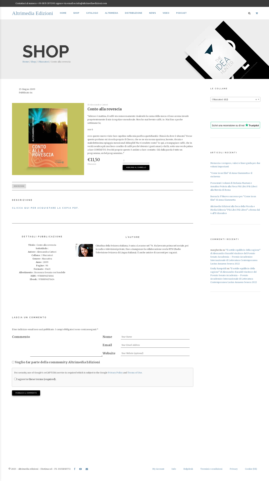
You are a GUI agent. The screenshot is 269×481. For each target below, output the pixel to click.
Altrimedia (111, 13)
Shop (76, 13)
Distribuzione (133, 13)
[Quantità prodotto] (136, 160)
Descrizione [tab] (19, 186)
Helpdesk (188, 469)
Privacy (234, 469)
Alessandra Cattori (99, 104)
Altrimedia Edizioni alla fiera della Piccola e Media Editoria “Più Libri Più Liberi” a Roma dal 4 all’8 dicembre (235, 210)
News (152, 13)
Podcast (181, 13)
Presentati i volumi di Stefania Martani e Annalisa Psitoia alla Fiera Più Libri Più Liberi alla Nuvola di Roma (233, 186)
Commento (21, 337)
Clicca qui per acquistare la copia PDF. (46, 208)
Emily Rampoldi (218, 268)
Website (109, 353)
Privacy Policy (115, 372)
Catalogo (92, 13)
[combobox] (235, 99)
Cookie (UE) (251, 469)
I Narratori (43, 61)
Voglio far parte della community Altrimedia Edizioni (56, 362)
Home (63, 13)
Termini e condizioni (211, 469)
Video (166, 13)
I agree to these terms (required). (35, 379)
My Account (158, 469)
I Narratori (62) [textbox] (234, 99)
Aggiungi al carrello (136, 167)
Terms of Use (135, 372)
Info (174, 469)
